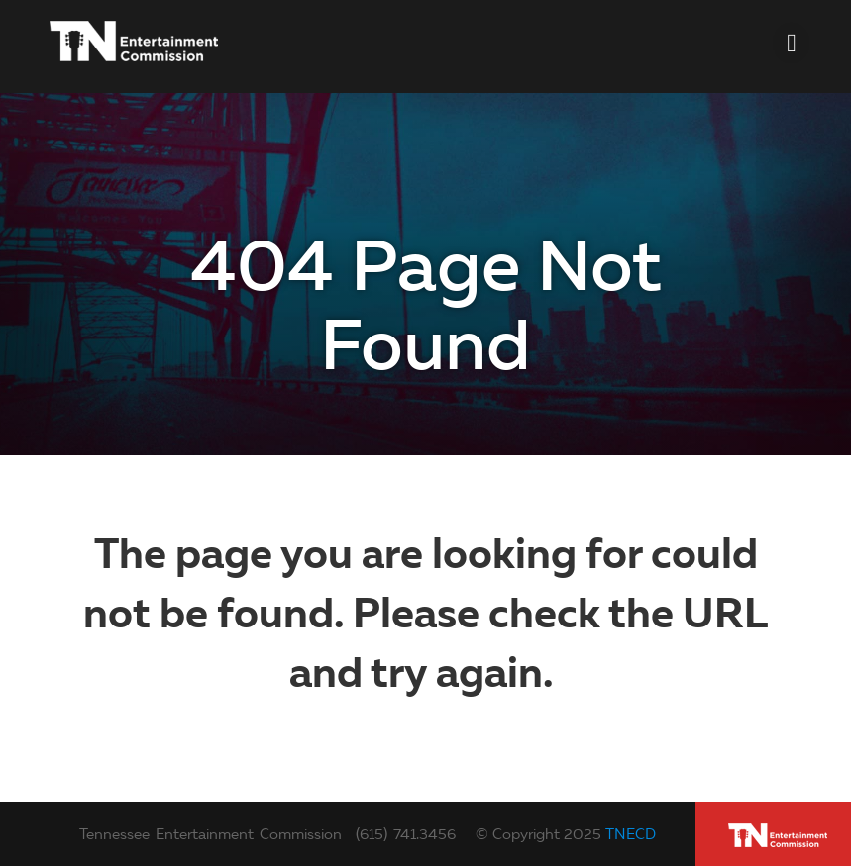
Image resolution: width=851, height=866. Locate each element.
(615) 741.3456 (406, 834)
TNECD (630, 834)
